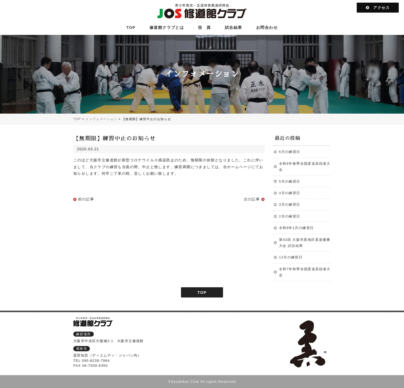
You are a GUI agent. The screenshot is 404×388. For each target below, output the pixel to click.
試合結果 (233, 27)
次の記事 (252, 199)
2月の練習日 (289, 216)
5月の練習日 (289, 181)
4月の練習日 (289, 193)
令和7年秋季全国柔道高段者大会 (304, 272)
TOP (131, 27)
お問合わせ (267, 27)
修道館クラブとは (166, 27)
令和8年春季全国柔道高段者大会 (304, 167)
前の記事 (86, 199)
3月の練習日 (289, 204)
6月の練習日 (289, 152)
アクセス (378, 8)
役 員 (204, 27)
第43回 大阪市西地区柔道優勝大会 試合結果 (304, 243)
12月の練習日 (290, 257)
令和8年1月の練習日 (296, 228)
